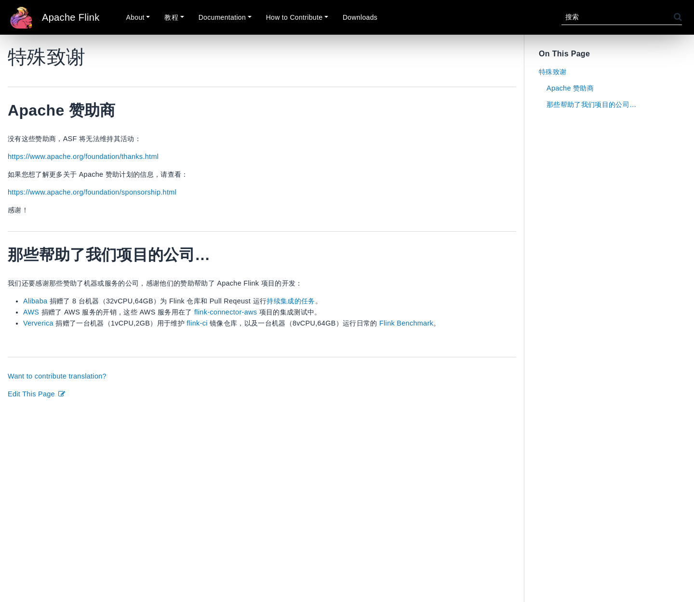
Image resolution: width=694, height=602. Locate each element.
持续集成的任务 (291, 301)
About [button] (135, 17)
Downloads (360, 17)
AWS (31, 312)
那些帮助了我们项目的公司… (592, 104)
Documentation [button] (222, 17)
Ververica (38, 323)
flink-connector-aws (225, 312)
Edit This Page (37, 394)
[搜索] (617, 17)
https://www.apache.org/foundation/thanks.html (83, 156)
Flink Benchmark (406, 323)
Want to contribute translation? (57, 376)
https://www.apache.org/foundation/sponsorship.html (92, 192)
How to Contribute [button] (294, 17)
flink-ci (197, 323)
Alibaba (35, 301)
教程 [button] (171, 17)
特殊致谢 (552, 72)
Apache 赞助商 (570, 88)
